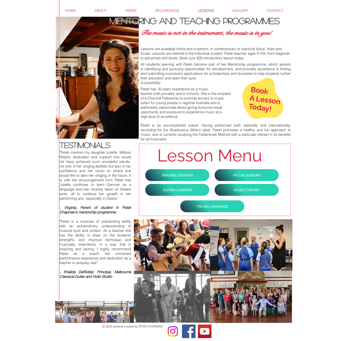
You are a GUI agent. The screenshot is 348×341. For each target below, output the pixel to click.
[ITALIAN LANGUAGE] (212, 206)
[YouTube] (204, 331)
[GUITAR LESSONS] (177, 190)
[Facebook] (189, 331)
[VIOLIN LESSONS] (247, 175)
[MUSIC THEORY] (247, 190)
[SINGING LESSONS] (177, 175)
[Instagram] (173, 331)
